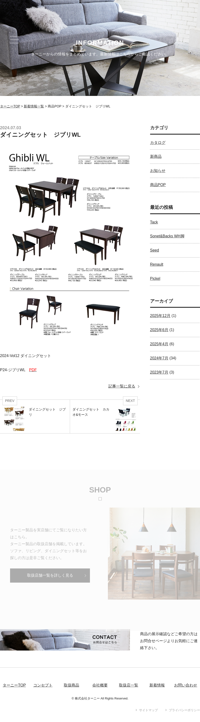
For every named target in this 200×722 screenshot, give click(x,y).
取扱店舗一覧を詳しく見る (50, 580)
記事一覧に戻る (121, 386)
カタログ (157, 143)
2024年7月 (159, 358)
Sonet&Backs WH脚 (167, 236)
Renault (156, 264)
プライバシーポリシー (184, 710)
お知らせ (157, 171)
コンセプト (43, 685)
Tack (154, 222)
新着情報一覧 (34, 106)
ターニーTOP (10, 106)
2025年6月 (159, 330)
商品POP (158, 185)
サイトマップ (148, 710)
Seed (154, 250)
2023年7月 (159, 372)
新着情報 (157, 685)
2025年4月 (159, 344)
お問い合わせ (185, 685)
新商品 (156, 156)
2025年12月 (160, 316)
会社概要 (100, 685)
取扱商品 (71, 685)
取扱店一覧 (128, 685)
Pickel (155, 278)
